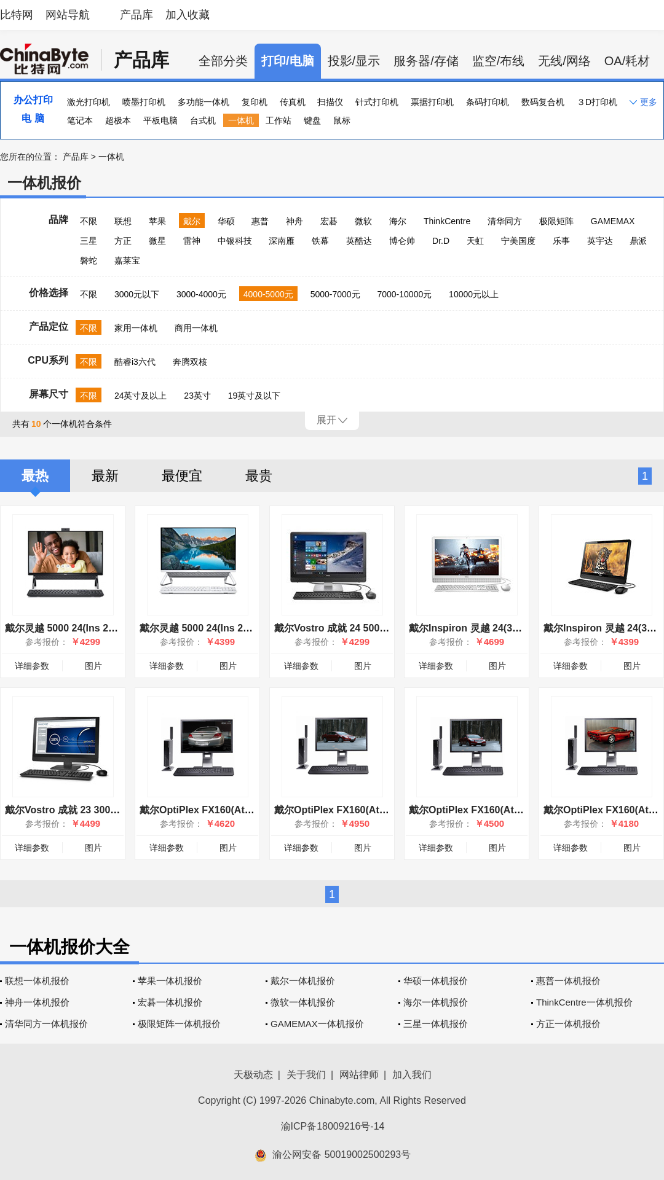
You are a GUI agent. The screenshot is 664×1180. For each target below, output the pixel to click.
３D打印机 (597, 102)
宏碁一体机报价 (170, 1002)
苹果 (157, 221)
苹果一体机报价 (170, 980)
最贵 (258, 475)
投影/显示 (354, 61)
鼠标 (341, 120)
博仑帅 (402, 241)
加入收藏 (187, 15)
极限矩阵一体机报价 (179, 1023)
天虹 (475, 241)
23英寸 (197, 395)
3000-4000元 (201, 294)
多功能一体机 (203, 102)
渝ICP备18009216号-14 (333, 1126)
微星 (157, 241)
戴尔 (191, 221)
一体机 (241, 120)
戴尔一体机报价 (303, 980)
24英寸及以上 (140, 395)
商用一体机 (196, 328)
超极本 (118, 120)
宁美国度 (518, 241)
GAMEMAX (613, 221)
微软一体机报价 (303, 1002)
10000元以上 (474, 294)
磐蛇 (88, 260)
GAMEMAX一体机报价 (317, 1023)
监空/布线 (498, 61)
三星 (88, 241)
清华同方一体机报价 (46, 1023)
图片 (93, 666)
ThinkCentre (447, 221)
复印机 (254, 102)
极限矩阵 (556, 221)
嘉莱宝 (127, 260)
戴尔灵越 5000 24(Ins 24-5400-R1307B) (93, 628)
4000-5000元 (268, 294)
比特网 (16, 15)
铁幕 (320, 241)
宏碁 (329, 221)
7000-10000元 (404, 294)
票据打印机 (432, 102)
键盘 (312, 120)
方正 (123, 241)
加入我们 (412, 1074)
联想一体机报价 (37, 980)
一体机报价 (44, 182)
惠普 (260, 221)
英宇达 (600, 241)
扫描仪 (330, 102)
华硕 (226, 221)
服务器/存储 (426, 61)
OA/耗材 (627, 61)
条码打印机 (487, 102)
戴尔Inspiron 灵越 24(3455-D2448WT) (494, 628)
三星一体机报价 (435, 1023)
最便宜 (182, 475)
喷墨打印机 (143, 102)
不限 (88, 221)
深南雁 (281, 241)
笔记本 (80, 120)
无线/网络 (564, 61)
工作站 (278, 120)
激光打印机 (88, 102)
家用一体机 (135, 328)
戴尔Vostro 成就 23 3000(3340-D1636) (90, 810)
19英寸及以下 (254, 395)
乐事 (561, 241)
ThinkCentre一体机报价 (584, 1002)
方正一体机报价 (568, 1023)
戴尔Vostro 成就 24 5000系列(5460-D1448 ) (371, 628)
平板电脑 (160, 120)
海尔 (397, 221)
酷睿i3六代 (135, 362)
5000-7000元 (335, 294)
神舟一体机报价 (37, 1002)
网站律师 (359, 1074)
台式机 (203, 120)
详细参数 (32, 666)
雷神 (191, 241)
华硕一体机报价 (435, 980)
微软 (363, 221)
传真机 (293, 102)
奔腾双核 (190, 362)
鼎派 (638, 241)
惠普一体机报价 (568, 980)
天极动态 (253, 1074)
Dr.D (440, 241)
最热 (35, 475)
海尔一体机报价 (435, 1002)
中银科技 (235, 241)
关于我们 (306, 1074)
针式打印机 (376, 102)
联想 (123, 221)
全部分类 (223, 61)
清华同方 (505, 221)
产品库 (136, 15)
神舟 (294, 221)
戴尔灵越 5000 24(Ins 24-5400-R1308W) (229, 628)
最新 (105, 475)
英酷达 (359, 241)
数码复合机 (542, 102)
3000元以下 (136, 294)
